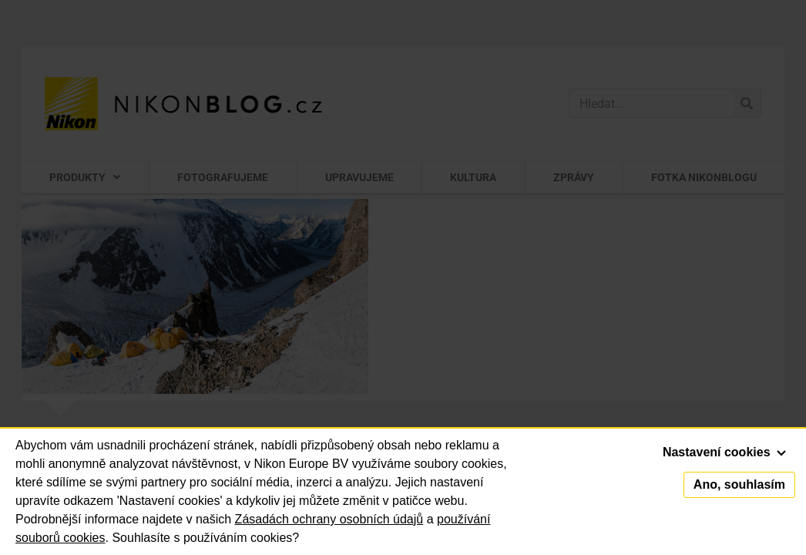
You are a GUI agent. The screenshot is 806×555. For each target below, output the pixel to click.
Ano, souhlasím (739, 484)
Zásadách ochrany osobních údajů (329, 519)
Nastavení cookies (724, 452)
